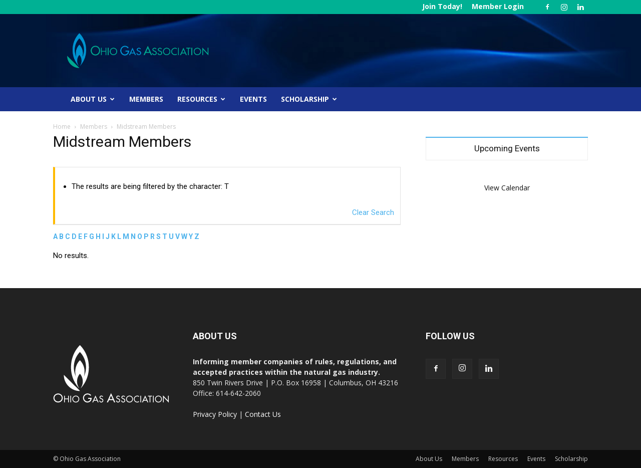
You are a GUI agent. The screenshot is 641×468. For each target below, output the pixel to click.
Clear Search (373, 212)
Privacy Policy (215, 414)
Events (253, 99)
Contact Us (263, 414)
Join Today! (442, 6)
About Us (93, 99)
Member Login (498, 6)
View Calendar (507, 187)
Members (146, 99)
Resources (201, 99)
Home (62, 126)
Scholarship (309, 99)
